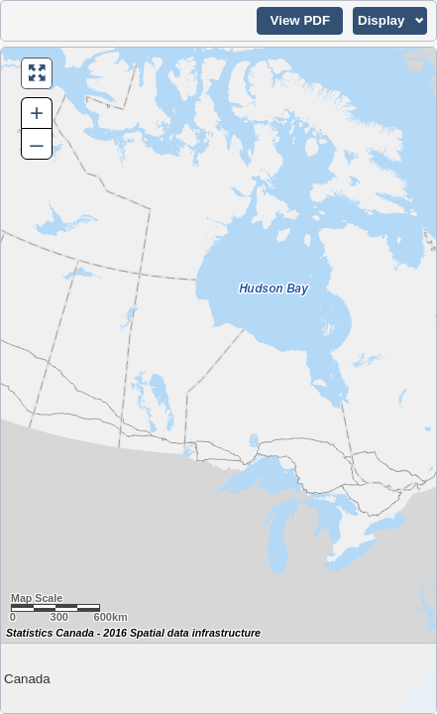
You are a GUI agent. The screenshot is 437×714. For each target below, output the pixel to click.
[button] (300, 21)
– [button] (36, 143)
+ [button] (37, 112)
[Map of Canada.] (218, 380)
